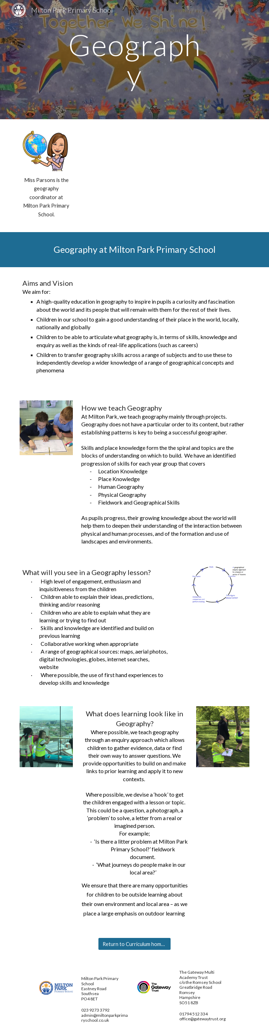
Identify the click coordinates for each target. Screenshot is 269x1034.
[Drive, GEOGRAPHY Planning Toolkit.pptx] (163, 162)
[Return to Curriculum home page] (134, 944)
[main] (134, 60)
